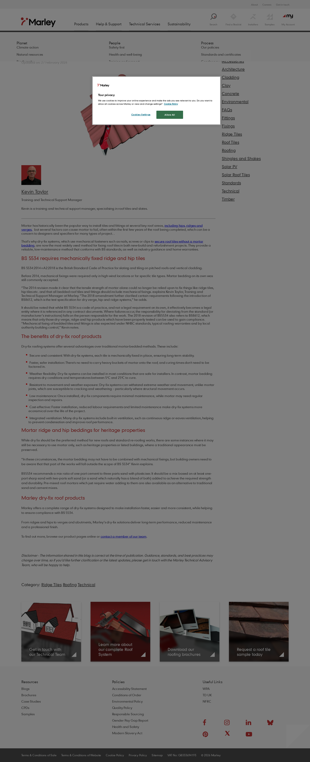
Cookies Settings (140, 114)
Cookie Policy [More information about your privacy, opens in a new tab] (171, 103)
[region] (156, 100)
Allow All (169, 114)
